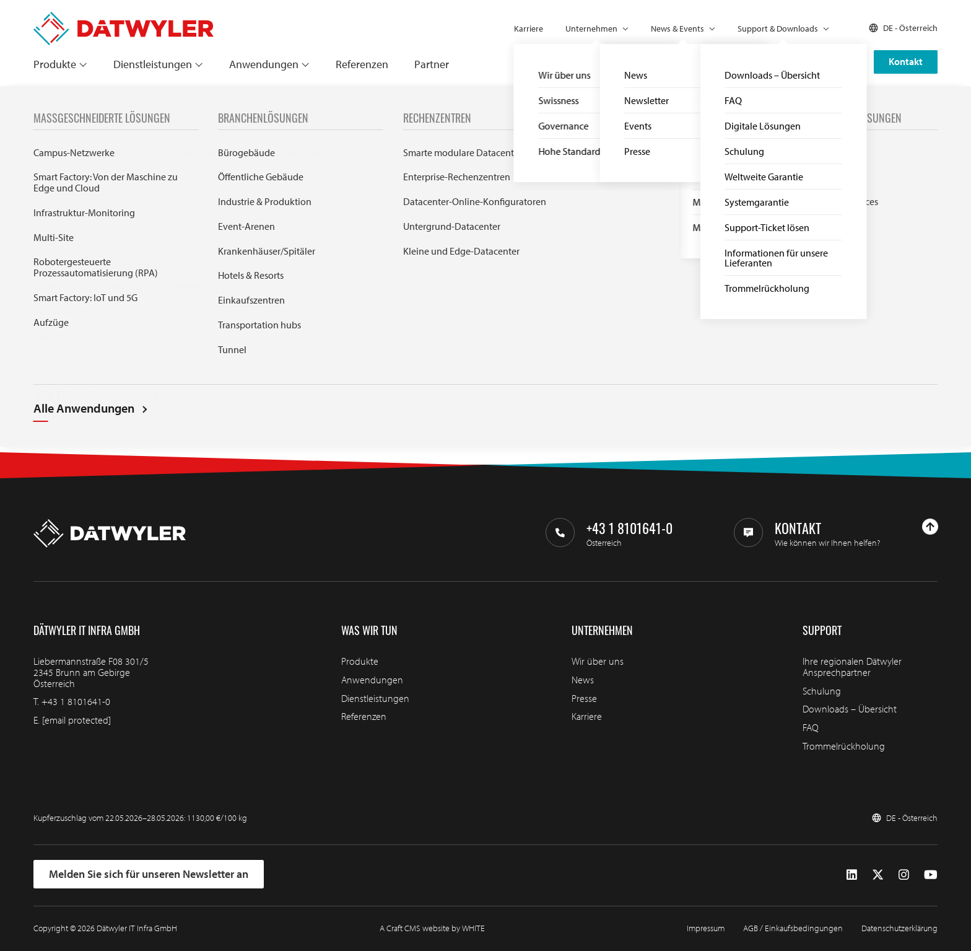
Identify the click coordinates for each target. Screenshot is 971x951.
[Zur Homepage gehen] (123, 17)
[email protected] (76, 720)
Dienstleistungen (152, 64)
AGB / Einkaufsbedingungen (793, 928)
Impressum (706, 928)
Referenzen (362, 64)
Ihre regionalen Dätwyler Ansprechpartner (852, 666)
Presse (584, 698)
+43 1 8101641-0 (75, 701)
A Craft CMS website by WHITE (432, 928)
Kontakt (906, 61)
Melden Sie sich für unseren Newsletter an (148, 874)
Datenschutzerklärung (899, 928)
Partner (431, 64)
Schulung (822, 691)
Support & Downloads (778, 28)
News (583, 679)
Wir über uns (598, 661)
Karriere (528, 28)
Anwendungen (263, 64)
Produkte (54, 64)
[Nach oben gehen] (930, 526)
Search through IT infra (353, 332)
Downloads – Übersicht (850, 709)
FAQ (811, 727)
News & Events (677, 28)
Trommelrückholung (844, 746)
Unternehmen (591, 28)
